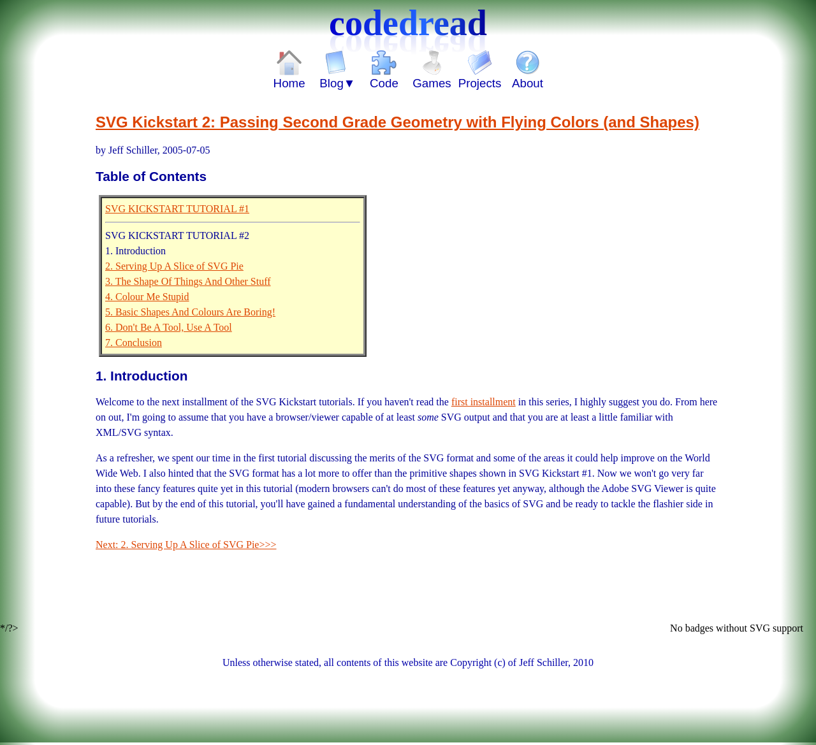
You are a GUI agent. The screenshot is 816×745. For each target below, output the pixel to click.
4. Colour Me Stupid (147, 296)
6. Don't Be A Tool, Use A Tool (168, 327)
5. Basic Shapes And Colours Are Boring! (190, 312)
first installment (483, 401)
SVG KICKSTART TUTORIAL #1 (177, 208)
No (677, 628)
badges (700, 628)
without (733, 628)
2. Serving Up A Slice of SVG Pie (174, 266)
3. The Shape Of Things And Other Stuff (188, 281)
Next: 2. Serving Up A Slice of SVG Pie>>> (186, 544)
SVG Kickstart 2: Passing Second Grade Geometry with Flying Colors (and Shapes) (397, 122)
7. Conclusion (133, 342)
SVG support (776, 628)
